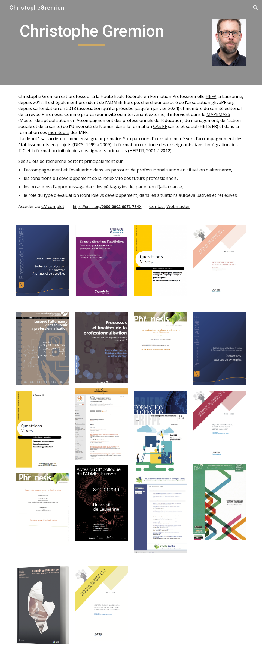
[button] (255, 7)
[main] (91, 34)
